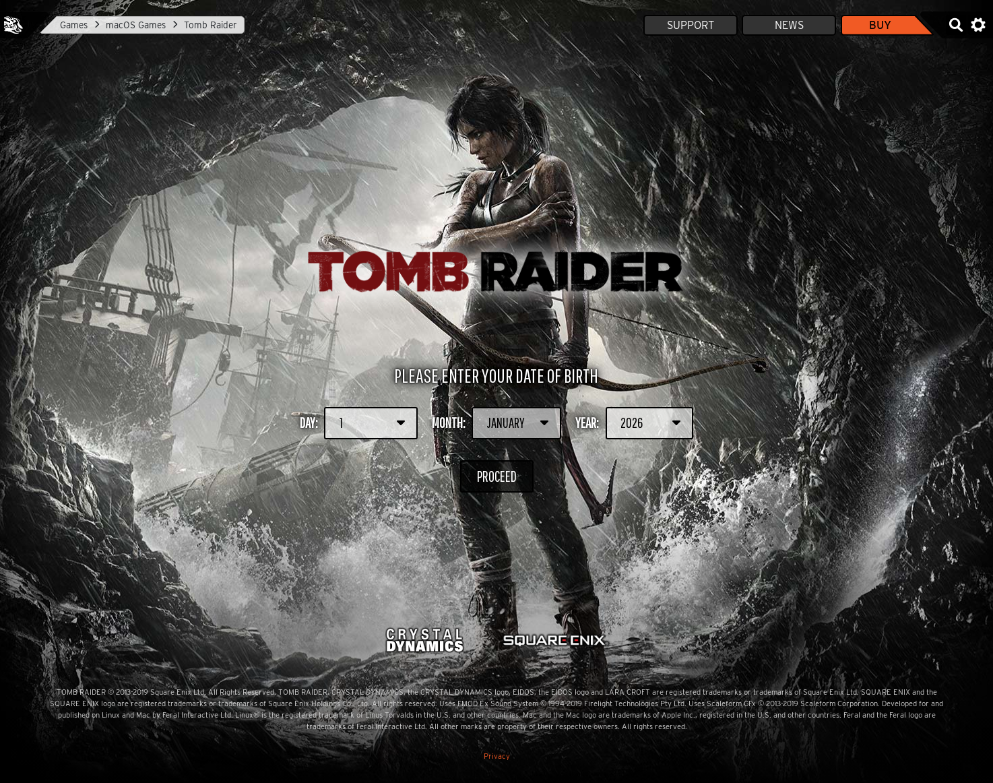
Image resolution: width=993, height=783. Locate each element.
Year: (634, 423)
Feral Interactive (13, 25)
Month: (497, 423)
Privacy (497, 756)
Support (690, 25)
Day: (359, 423)
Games (74, 25)
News (789, 25)
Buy (880, 25)
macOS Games (136, 25)
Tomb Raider (210, 25)
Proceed (496, 476)
